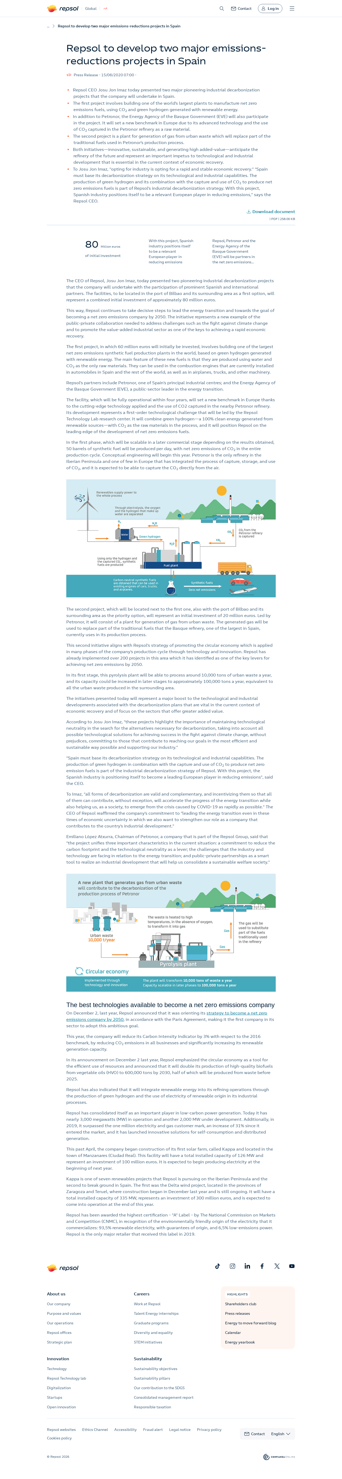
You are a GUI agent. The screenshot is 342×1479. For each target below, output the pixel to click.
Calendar (233, 1332)
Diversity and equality (153, 1332)
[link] (241, 8)
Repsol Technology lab (66, 1378)
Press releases (237, 1313)
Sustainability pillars (152, 1378)
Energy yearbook (240, 1342)
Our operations (60, 1323)
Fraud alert (153, 1429)
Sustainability (148, 1358)
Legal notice (180, 1429)
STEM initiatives (148, 1342)
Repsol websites (61, 1429)
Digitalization (59, 1387)
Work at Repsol (147, 1303)
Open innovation (61, 1407)
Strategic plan (59, 1342)
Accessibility (125, 1429)
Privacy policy (209, 1429)
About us (56, 1293)
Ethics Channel (95, 1429)
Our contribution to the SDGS (159, 1387)
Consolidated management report (164, 1397)
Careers (142, 1293)
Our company (59, 1303)
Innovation (58, 1358)
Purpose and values (64, 1313)
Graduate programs (151, 1323)
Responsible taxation (152, 1407)
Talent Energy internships (156, 1313)
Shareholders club (240, 1303)
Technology (57, 1368)
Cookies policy (59, 1438)
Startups (54, 1397)
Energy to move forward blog (250, 1323)
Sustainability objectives (155, 1368)
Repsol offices (59, 1332)
